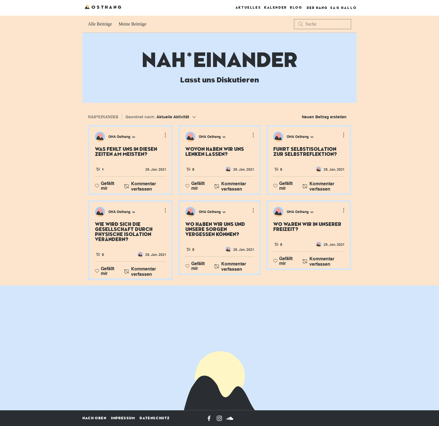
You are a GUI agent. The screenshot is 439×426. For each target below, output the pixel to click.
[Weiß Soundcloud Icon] (229, 418)
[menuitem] (260, 117)
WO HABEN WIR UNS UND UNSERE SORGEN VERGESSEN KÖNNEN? (215, 229)
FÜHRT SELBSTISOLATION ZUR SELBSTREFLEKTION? (305, 152)
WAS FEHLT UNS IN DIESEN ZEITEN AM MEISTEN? (126, 152)
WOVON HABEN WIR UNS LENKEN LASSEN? (214, 152)
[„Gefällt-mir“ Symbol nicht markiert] (97, 185)
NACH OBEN (94, 418)
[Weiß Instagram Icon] (219, 418)
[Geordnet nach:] (161, 117)
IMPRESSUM (123, 418)
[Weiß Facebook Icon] (209, 418)
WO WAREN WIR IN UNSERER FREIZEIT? (307, 227)
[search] (322, 24)
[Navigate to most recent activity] (151, 169)
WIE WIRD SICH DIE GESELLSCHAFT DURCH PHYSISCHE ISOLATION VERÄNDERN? (124, 232)
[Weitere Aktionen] (162, 135)
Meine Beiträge (132, 24)
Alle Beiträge (100, 24)
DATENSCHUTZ (154, 418)
